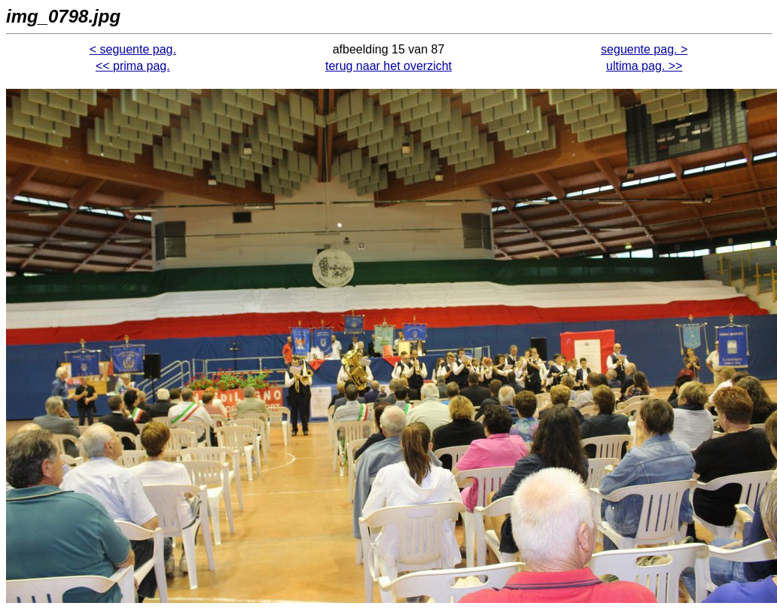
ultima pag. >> (644, 65)
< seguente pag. (133, 49)
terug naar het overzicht (388, 65)
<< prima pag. (133, 65)
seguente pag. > (644, 49)
